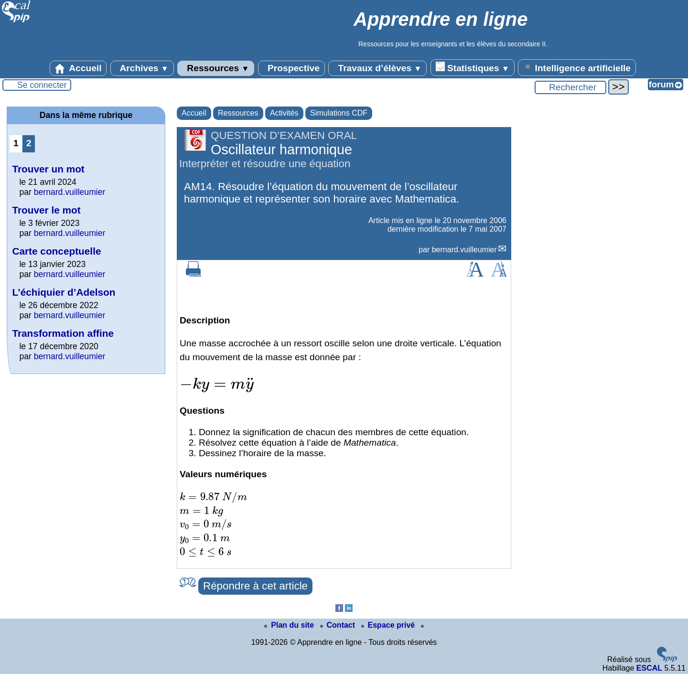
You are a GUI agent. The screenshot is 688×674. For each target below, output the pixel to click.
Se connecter (42, 85)
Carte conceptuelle (56, 251)
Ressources (216, 68)
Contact (338, 625)
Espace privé (389, 625)
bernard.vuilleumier (464, 250)
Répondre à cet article (255, 586)
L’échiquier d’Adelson (63, 292)
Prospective (291, 68)
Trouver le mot (46, 209)
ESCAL (649, 668)
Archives (142, 68)
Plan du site (290, 625)
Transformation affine (63, 333)
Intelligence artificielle (577, 67)
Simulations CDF (338, 113)
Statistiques (472, 67)
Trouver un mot (48, 168)
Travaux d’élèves (377, 68)
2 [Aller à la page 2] (29, 143)
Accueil (78, 68)
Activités (284, 113)
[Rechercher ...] (570, 87)
